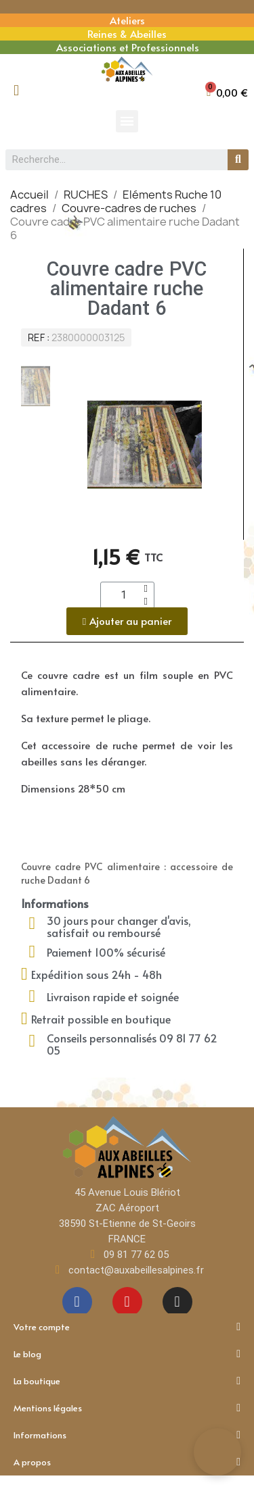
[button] (228, 92)
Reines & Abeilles (127, 33)
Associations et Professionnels (127, 47)
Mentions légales (127, 1408)
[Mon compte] (16, 90)
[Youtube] (127, 1302)
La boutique (127, 1381)
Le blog (127, 1354)
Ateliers (127, 20)
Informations (127, 1435)
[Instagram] (177, 1302)
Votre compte (127, 1327)
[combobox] (111, 159)
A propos (127, 1462)
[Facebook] (77, 1302)
